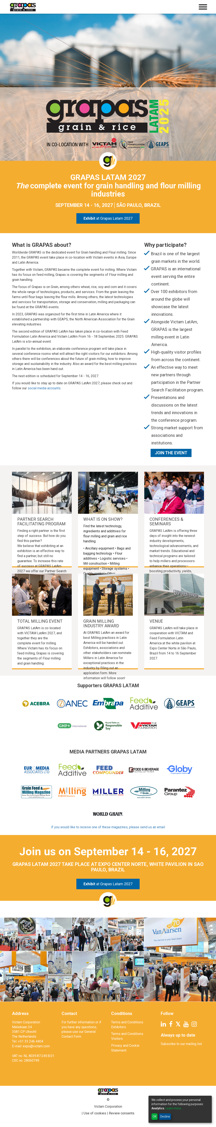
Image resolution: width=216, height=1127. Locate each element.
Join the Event (171, 452)
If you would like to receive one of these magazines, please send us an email (108, 827)
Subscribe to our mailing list (181, 1044)
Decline (165, 1116)
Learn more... (174, 1108)
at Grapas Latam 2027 (108, 218)
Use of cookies (95, 1113)
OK (155, 1116)
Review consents (121, 1113)
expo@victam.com (36, 1046)
